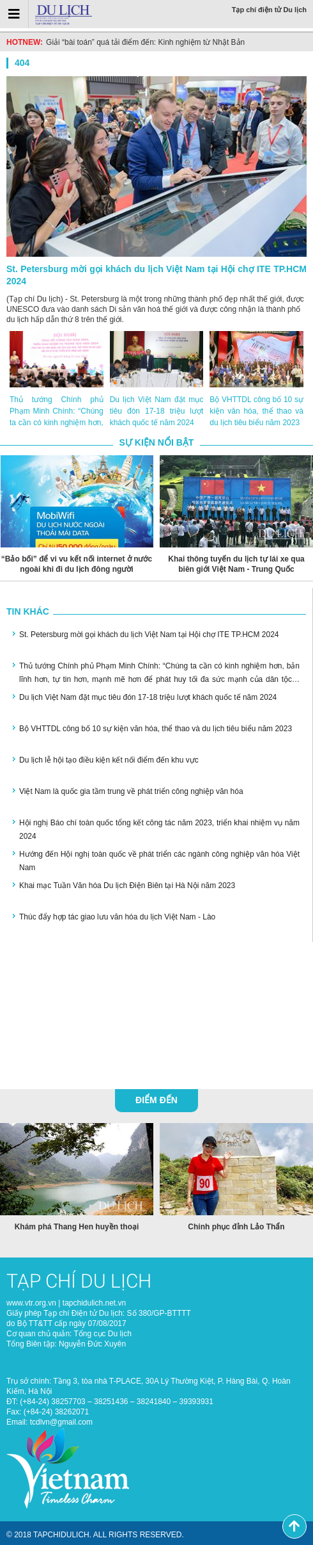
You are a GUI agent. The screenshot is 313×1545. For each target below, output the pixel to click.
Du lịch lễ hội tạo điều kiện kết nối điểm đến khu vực (109, 760)
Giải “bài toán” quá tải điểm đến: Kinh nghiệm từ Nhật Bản (145, 42)
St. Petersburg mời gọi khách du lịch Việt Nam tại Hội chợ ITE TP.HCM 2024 (156, 275)
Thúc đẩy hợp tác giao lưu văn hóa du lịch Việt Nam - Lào (117, 916)
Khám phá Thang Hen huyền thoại (77, 1226)
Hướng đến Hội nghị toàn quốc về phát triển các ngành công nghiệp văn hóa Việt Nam (159, 861)
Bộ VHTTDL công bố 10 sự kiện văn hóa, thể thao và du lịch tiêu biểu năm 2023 (256, 411)
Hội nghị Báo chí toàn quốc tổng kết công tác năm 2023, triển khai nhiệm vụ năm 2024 (159, 829)
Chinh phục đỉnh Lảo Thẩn (236, 1226)
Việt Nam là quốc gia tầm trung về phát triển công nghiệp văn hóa (131, 791)
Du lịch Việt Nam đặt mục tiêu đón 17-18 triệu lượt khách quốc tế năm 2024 (157, 411)
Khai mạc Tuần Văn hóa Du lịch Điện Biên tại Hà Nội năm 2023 (127, 885)
